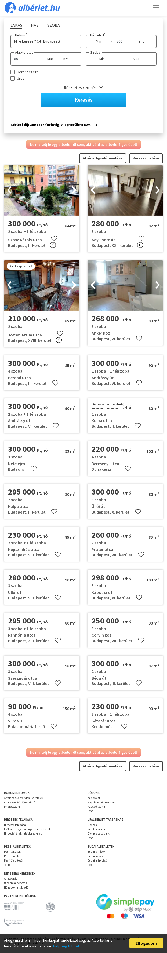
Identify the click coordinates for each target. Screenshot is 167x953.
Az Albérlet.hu (96, 807)
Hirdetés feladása (15, 825)
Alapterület (24, 52)
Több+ (91, 811)
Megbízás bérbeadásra (102, 802)
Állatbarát (10, 879)
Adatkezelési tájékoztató (19, 802)
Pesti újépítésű (13, 860)
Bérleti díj (98, 35)
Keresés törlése (146, 158)
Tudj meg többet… (68, 946)
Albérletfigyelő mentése (102, 158)
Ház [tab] (35, 25)
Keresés (84, 99)
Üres (20, 78)
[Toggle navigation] (155, 8)
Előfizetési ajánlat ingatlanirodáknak (27, 829)
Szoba (95, 52)
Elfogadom (146, 943)
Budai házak (95, 856)
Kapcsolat (94, 798)
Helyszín (21, 35)
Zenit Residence (97, 829)
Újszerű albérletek (15, 883)
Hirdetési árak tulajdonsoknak (23, 833)
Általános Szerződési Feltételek (23, 798)
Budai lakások (96, 852)
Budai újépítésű (97, 860)
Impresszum (12, 807)
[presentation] (9, 190)
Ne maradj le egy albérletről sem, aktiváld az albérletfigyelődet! (83, 144)
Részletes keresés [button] (83, 87)
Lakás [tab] (16, 25)
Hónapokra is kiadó (16, 887)
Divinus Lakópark (99, 833)
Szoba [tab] (53, 25)
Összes (92, 825)
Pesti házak (11, 856)
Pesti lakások (12, 852)
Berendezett (27, 72)
